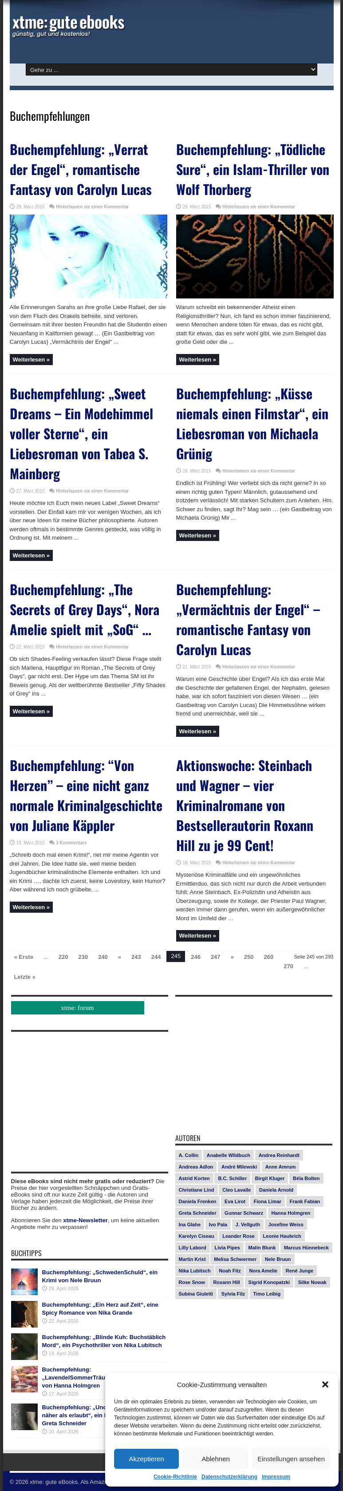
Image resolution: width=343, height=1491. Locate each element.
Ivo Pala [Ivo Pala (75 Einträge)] (218, 1224)
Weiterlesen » (31, 359)
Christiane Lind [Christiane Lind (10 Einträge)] (196, 1190)
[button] (325, 1384)
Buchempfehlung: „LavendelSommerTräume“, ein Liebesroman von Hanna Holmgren (104, 1377)
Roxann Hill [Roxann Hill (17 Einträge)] (226, 1282)
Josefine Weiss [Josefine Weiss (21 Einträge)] (286, 1224)
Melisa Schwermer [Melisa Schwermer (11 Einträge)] (235, 1259)
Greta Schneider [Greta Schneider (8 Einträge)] (198, 1213)
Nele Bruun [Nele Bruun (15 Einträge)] (278, 1259)
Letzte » (24, 977)
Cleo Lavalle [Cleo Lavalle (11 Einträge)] (236, 1190)
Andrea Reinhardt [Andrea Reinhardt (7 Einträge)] (279, 1155)
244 (156, 957)
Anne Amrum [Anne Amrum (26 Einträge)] (280, 1166)
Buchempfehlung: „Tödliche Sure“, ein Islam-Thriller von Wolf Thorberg (252, 169)
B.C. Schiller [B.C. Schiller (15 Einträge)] (232, 1178)
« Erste (23, 957)
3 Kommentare (71, 842)
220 (63, 957)
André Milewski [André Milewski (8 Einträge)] (239, 1166)
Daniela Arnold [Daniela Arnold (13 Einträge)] (276, 1190)
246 (196, 957)
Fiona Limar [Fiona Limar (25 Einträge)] (267, 1201)
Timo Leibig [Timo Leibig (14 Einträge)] (267, 1293)
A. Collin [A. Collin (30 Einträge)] (189, 1155)
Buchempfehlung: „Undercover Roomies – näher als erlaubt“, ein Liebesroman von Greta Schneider (100, 1415)
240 (103, 957)
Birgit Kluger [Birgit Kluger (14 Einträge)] (270, 1178)
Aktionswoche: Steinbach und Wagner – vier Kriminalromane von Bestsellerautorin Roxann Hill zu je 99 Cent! (244, 805)
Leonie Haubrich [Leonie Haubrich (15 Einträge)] (282, 1236)
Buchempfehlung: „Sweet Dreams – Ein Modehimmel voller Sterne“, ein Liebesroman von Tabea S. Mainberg (81, 433)
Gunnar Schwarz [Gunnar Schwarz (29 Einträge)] (244, 1213)
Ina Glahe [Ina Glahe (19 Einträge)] (190, 1224)
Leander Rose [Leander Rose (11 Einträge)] (238, 1236)
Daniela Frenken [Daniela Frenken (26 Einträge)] (198, 1201)
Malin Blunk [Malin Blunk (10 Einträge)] (262, 1247)
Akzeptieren (146, 1459)
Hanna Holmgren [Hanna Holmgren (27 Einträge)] (291, 1213)
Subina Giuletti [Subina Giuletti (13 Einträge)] (196, 1293)
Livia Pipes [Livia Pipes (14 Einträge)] (227, 1247)
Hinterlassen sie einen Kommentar (92, 206)
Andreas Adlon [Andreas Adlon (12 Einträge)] (196, 1166)
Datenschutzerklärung (229, 1477)
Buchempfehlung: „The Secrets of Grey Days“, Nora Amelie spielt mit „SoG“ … (84, 609)
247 (216, 957)
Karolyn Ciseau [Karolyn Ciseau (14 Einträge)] (196, 1236)
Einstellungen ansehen (291, 1459)
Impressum (276, 1477)
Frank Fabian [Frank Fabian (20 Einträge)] (305, 1201)
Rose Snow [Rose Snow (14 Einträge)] (192, 1282)
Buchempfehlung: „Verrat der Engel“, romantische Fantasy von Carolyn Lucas (81, 169)
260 (269, 957)
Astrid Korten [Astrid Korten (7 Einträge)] (194, 1178)
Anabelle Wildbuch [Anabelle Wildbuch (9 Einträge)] (228, 1155)
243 (136, 957)
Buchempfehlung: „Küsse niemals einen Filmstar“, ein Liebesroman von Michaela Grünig (252, 423)
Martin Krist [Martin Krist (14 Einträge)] (192, 1259)
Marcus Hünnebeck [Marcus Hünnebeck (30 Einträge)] (306, 1247)
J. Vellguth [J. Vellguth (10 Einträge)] (248, 1224)
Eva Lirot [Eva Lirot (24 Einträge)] (235, 1201)
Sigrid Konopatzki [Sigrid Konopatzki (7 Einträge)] (269, 1282)
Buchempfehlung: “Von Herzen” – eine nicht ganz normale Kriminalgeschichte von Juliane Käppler (86, 795)
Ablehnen (215, 1459)
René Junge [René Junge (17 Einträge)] (299, 1270)
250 (249, 957)
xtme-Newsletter (85, 1220)
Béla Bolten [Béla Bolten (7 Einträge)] (306, 1178)
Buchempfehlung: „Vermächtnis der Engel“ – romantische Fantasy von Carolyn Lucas (248, 619)
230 (83, 957)
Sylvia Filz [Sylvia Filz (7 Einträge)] (233, 1293)
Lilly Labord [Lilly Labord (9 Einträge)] (192, 1247)
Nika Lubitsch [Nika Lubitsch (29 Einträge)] (195, 1270)
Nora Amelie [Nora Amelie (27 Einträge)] (263, 1270)
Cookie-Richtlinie (175, 1477)
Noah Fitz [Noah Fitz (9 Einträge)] (230, 1270)
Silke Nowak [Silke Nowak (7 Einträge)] (312, 1282)
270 (288, 966)
